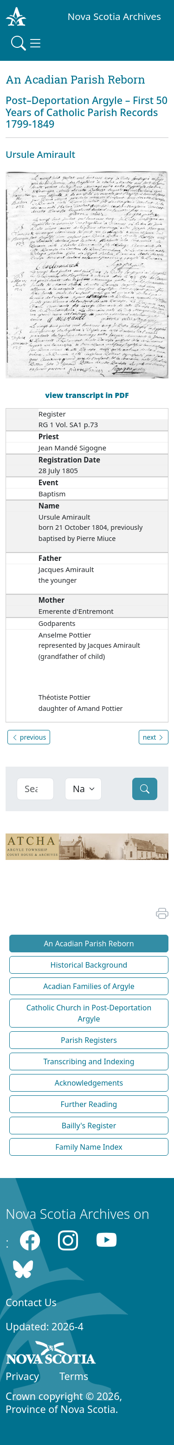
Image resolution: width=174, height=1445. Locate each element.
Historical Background (89, 965)
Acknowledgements (89, 1083)
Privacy (22, 1376)
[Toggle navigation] (27, 43)
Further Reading (89, 1104)
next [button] (153, 737)
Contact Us (31, 1302)
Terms (73, 1376)
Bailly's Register (89, 1125)
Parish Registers (89, 1040)
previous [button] (29, 737)
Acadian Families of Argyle (89, 986)
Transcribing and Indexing (88, 1061)
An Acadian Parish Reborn (89, 943)
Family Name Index (88, 1147)
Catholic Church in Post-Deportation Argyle (89, 1013)
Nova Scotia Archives (114, 16)
